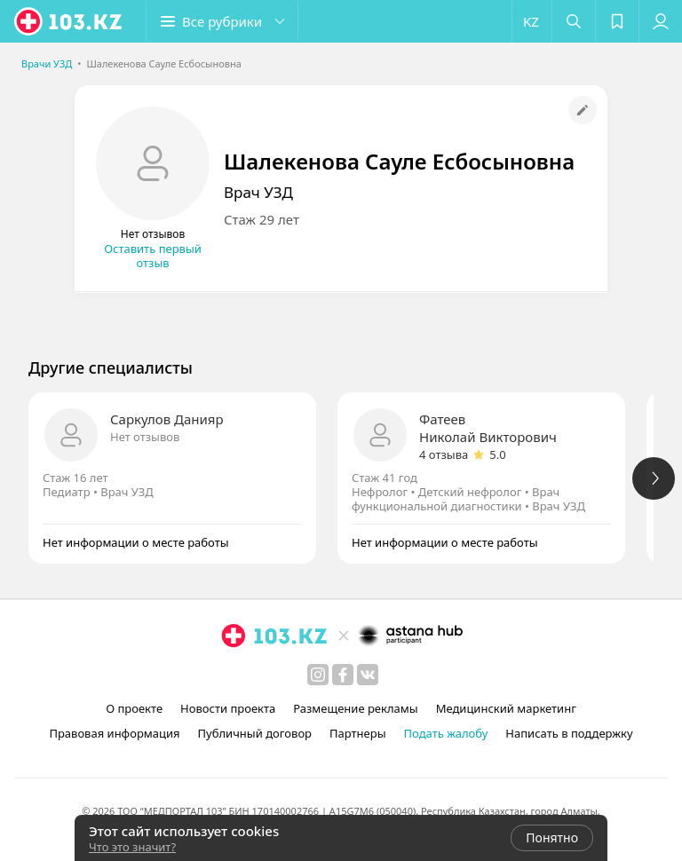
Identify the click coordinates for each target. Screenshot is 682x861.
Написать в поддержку (568, 733)
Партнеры (357, 733)
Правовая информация (114, 733)
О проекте (134, 708)
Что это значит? (132, 847)
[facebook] (342, 674)
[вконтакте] (367, 674)
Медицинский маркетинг (506, 708)
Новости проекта (227, 708)
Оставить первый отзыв (153, 255)
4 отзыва (443, 454)
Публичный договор (255, 733)
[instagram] (318, 674)
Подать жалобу (446, 733)
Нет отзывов (144, 437)
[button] (222, 21)
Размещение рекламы (355, 708)
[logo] (69, 21)
